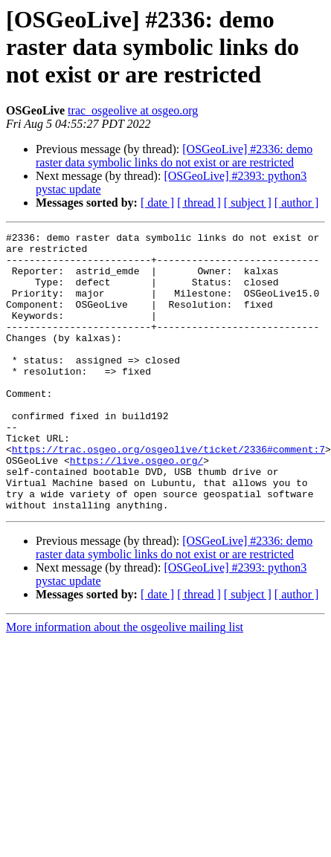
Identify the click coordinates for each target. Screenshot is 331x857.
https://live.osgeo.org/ (136, 507)
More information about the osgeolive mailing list (124, 682)
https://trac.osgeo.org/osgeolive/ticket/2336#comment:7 (168, 493)
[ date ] (157, 202)
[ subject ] (247, 202)
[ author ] (296, 202)
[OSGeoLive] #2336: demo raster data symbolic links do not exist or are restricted (174, 156)
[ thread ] (199, 202)
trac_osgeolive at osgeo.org (133, 110)
